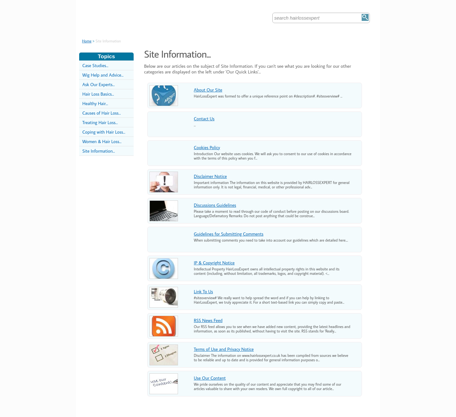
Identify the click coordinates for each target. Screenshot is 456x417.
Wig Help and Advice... (103, 75)
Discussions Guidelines (215, 205)
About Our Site (208, 90)
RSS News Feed (208, 320)
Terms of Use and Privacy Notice (224, 349)
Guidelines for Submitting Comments (228, 234)
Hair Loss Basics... (98, 94)
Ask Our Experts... (98, 84)
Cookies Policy (207, 147)
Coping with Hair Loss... (103, 132)
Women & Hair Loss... (102, 141)
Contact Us (204, 119)
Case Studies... (95, 65)
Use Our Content (210, 378)
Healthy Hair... (95, 103)
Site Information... (98, 151)
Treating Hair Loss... (100, 122)
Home (87, 41)
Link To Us (203, 291)
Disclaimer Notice (210, 176)
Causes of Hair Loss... (101, 113)
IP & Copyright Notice (214, 263)
